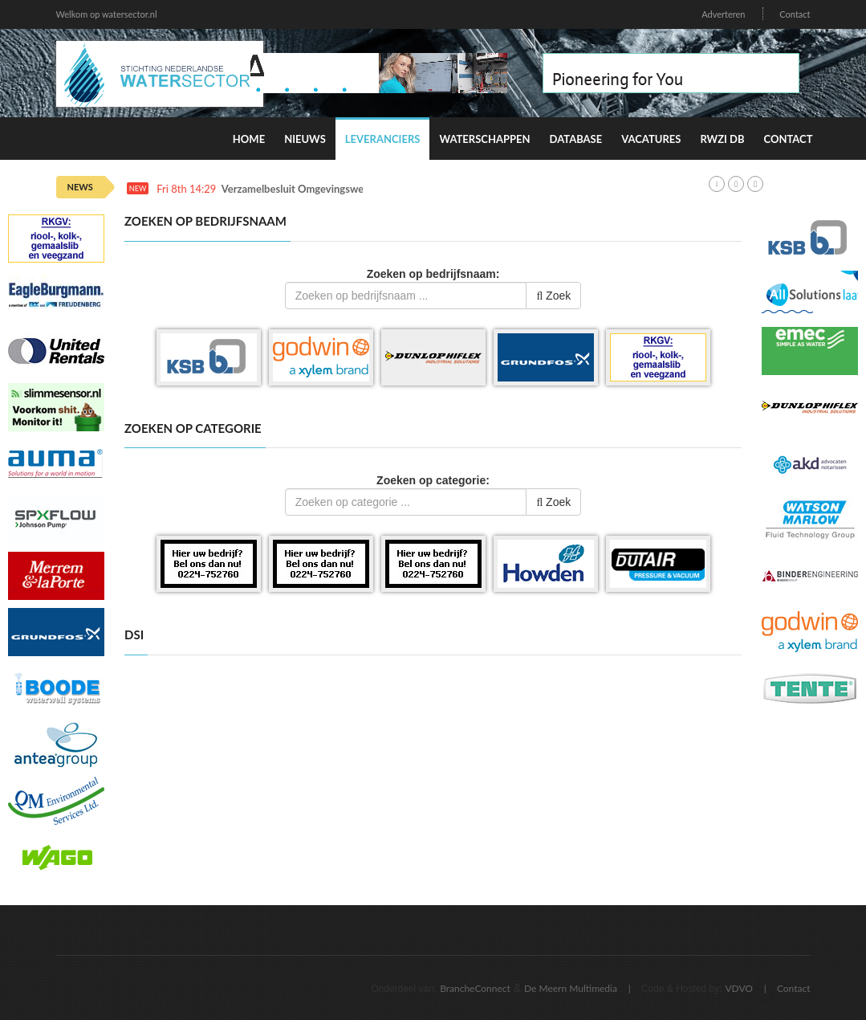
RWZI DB (722, 139)
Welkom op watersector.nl (106, 14)
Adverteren (723, 14)
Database (576, 139)
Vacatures (651, 139)
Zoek (553, 295)
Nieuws (305, 139)
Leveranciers (383, 139)
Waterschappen (484, 139)
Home (249, 139)
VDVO (739, 988)
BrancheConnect (475, 988)
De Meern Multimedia (570, 988)
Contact (794, 14)
